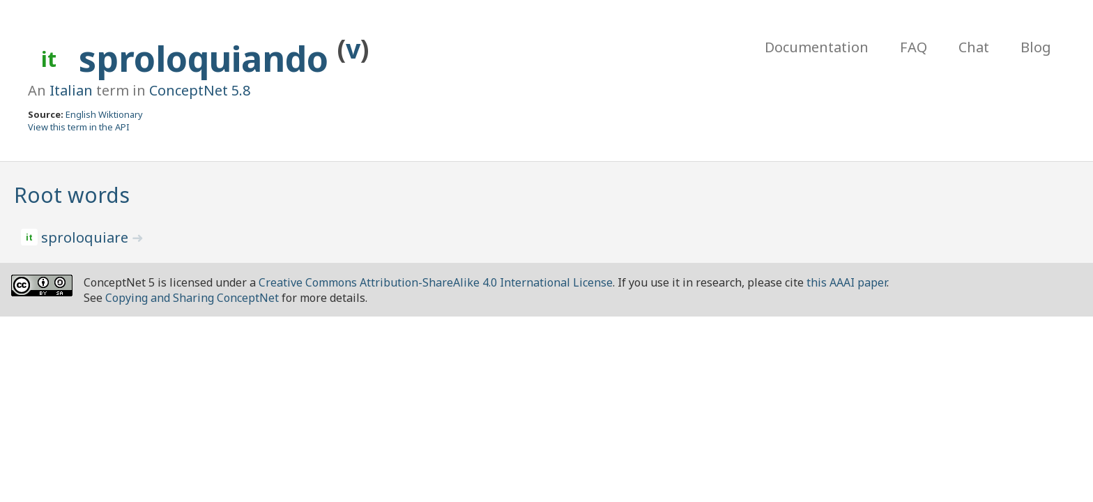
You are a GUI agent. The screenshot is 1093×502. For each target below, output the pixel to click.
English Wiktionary (104, 114)
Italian (71, 90)
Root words (72, 195)
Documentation (817, 47)
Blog (1036, 47)
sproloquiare (86, 237)
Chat (973, 47)
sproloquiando (208, 58)
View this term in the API (79, 127)
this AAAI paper (847, 282)
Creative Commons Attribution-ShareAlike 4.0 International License (436, 282)
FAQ (913, 47)
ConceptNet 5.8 (199, 90)
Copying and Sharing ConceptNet (192, 297)
